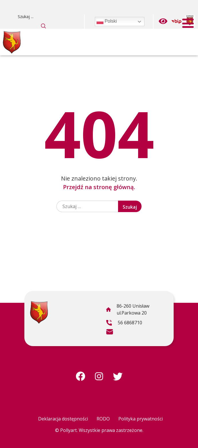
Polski (107, 21)
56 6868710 (124, 323)
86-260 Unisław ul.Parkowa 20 (127, 310)
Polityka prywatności (140, 419)
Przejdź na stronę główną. (99, 187)
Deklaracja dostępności (63, 419)
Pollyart (68, 430)
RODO (103, 419)
